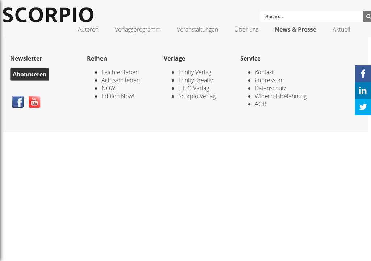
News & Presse (295, 29)
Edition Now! (117, 96)
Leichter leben (120, 72)
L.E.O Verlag (193, 88)
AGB (260, 104)
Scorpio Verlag (197, 96)
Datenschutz (270, 88)
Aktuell (341, 29)
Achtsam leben (120, 80)
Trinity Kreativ (195, 80)
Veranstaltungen (197, 29)
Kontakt (264, 72)
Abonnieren (30, 74)
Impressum (269, 80)
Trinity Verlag (194, 72)
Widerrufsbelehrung (281, 96)
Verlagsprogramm (138, 29)
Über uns (246, 29)
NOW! (109, 88)
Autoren (88, 29)
